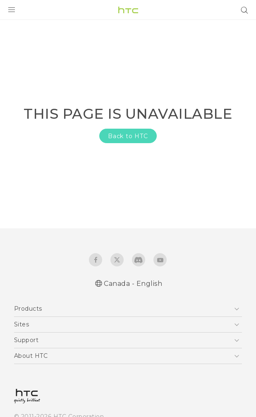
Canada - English (133, 284)
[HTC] (128, 10)
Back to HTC (128, 136)
